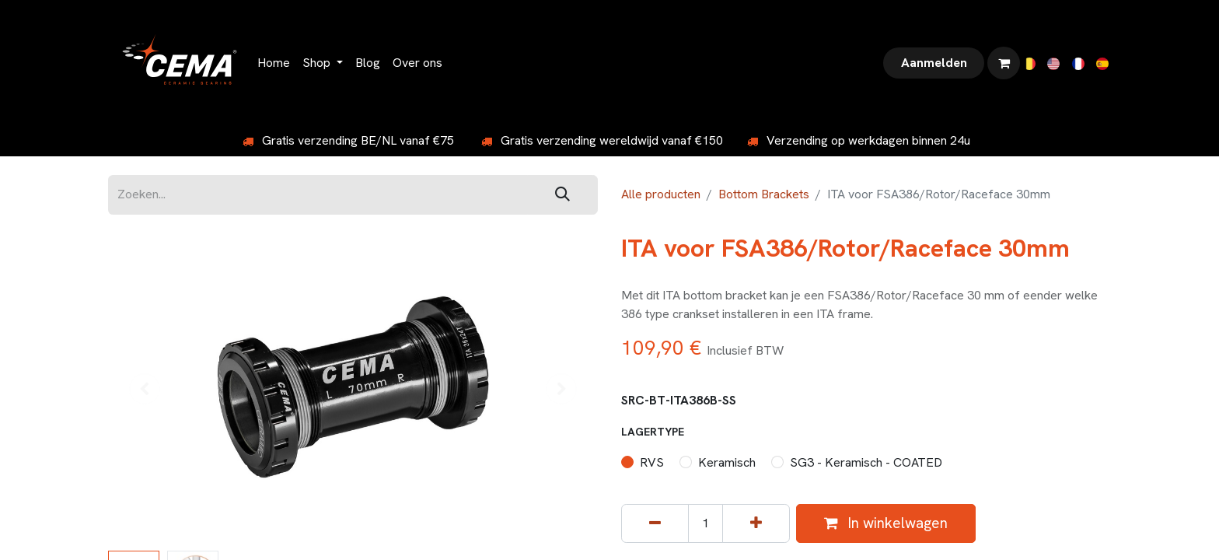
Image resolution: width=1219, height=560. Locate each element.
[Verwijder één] (655, 524)
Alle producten (660, 194)
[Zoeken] (562, 195)
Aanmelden (934, 62)
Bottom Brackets (763, 194)
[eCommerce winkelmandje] (1003, 63)
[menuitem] (273, 63)
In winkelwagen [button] (886, 523)
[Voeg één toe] (756, 524)
